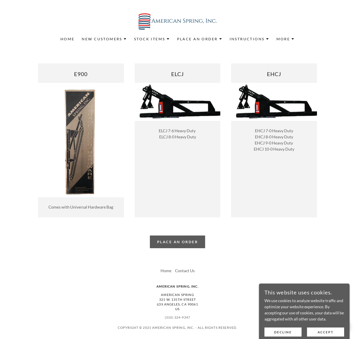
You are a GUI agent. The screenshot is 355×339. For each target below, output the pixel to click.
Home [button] (166, 270)
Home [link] (67, 39)
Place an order (177, 242)
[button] (104, 39)
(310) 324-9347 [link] (177, 317)
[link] (177, 21)
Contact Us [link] (185, 270)
